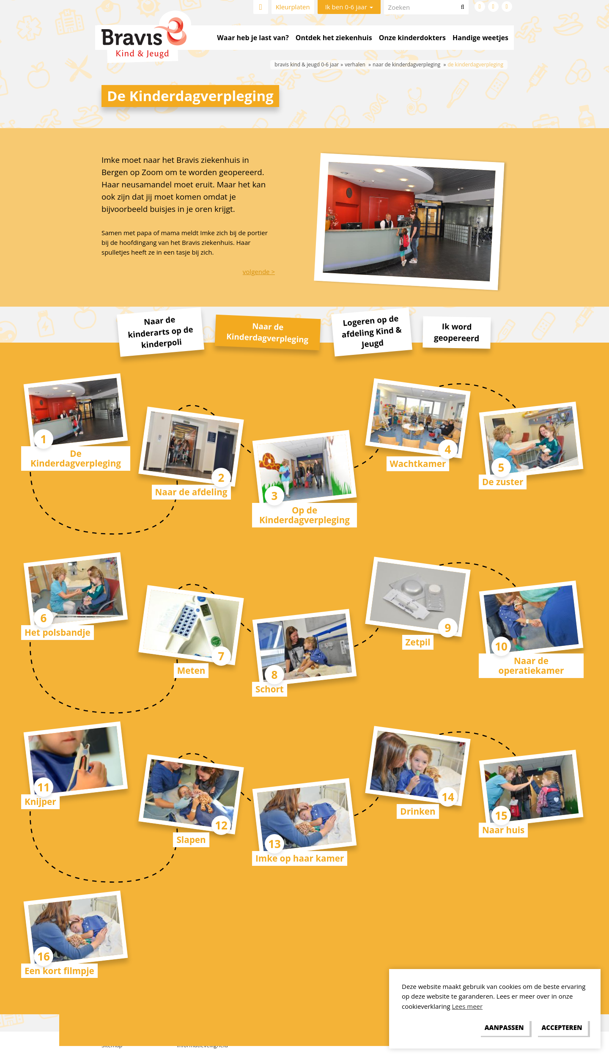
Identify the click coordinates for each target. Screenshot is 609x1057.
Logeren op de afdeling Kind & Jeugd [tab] (371, 331)
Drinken (417, 811)
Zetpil (418, 642)
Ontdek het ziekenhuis (334, 37)
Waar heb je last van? (252, 37)
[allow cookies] (562, 1028)
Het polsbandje (58, 632)
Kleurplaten (293, 7)
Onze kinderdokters (412, 37)
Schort (269, 689)
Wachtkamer (418, 463)
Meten (191, 670)
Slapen (191, 840)
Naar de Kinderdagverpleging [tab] (267, 332)
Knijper (40, 801)
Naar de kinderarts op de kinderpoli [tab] (160, 332)
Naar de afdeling (191, 492)
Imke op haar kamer (299, 858)
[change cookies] (504, 1028)
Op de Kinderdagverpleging (304, 515)
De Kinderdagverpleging (75, 458)
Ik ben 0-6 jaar (349, 7)
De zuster (502, 482)
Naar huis (503, 830)
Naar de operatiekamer (531, 665)
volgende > (259, 271)
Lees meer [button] (467, 1006)
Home (260, 7)
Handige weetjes (480, 37)
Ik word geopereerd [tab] (457, 332)
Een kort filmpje (59, 971)
